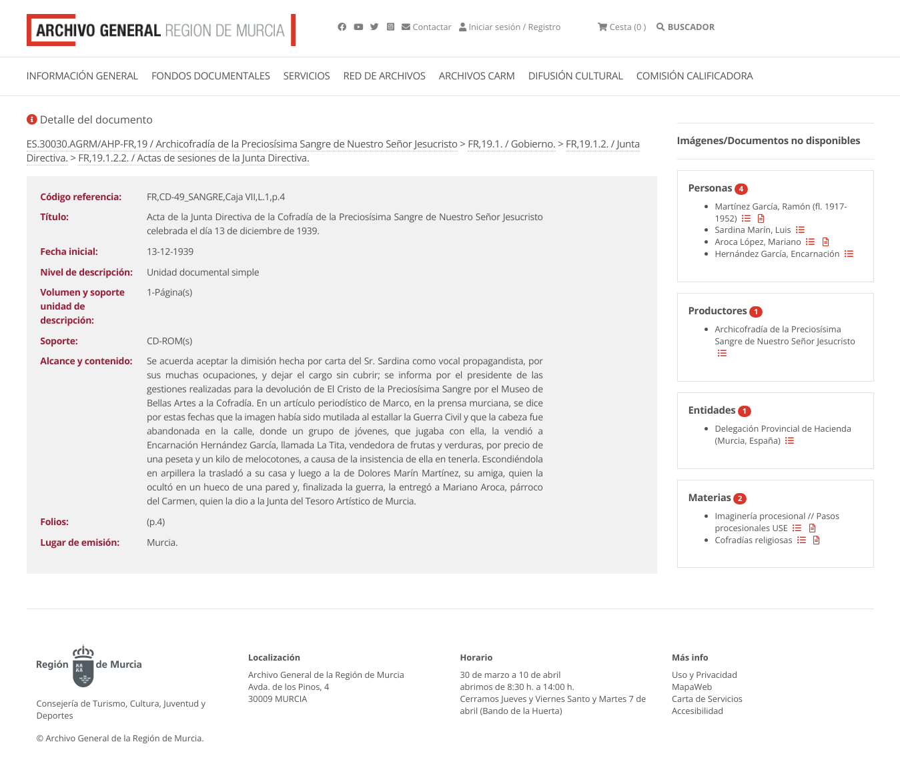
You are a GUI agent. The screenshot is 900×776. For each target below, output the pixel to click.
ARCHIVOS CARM (477, 76)
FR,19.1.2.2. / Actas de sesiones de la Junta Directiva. (193, 158)
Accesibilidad (697, 711)
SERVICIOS (307, 76)
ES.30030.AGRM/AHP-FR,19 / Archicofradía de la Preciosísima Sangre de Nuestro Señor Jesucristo (242, 144)
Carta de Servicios (707, 699)
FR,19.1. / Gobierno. (511, 144)
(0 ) (622, 27)
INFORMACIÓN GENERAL (82, 76)
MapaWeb (692, 687)
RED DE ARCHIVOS (385, 76)
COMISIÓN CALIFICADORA (694, 76)
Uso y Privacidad (704, 675)
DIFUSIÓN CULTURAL (575, 76)
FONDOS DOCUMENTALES (210, 76)
